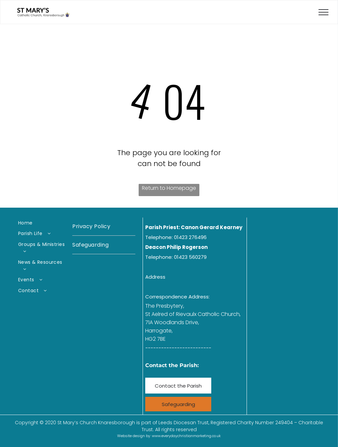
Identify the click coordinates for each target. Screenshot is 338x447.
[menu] (323, 12)
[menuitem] (42, 223)
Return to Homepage (169, 188)
